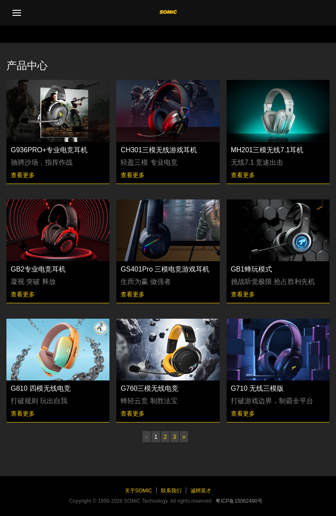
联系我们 (171, 491)
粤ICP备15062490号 (238, 501)
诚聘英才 (201, 491)
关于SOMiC (138, 491)
